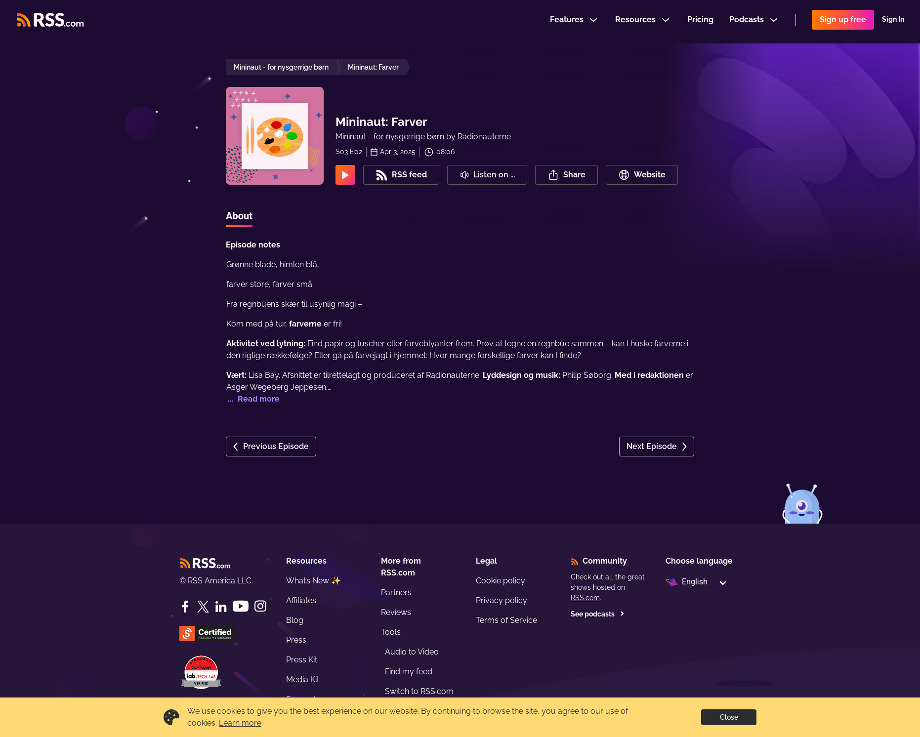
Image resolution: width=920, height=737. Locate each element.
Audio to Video (412, 651)
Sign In (893, 22)
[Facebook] (185, 607)
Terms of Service (506, 620)
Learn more (240, 723)
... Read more (253, 399)
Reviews (396, 612)
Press (296, 640)
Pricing (700, 21)
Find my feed (408, 671)
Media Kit (302, 679)
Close (729, 717)
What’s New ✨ (313, 580)
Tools (391, 632)
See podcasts (598, 614)
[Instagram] (260, 606)
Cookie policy (500, 580)
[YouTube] (241, 606)
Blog (294, 620)
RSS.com (585, 598)
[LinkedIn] (221, 607)
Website (642, 175)
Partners (396, 592)
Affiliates (301, 600)
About (239, 216)
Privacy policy (501, 600)
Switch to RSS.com (419, 691)
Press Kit (301, 659)
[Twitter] (203, 607)
